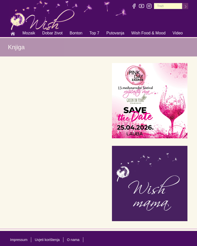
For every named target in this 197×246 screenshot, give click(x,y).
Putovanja (115, 33)
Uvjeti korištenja (47, 240)
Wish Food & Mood (148, 33)
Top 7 (94, 33)
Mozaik (28, 33)
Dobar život (52, 33)
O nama (73, 240)
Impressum (18, 240)
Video (178, 33)
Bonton (76, 33)
